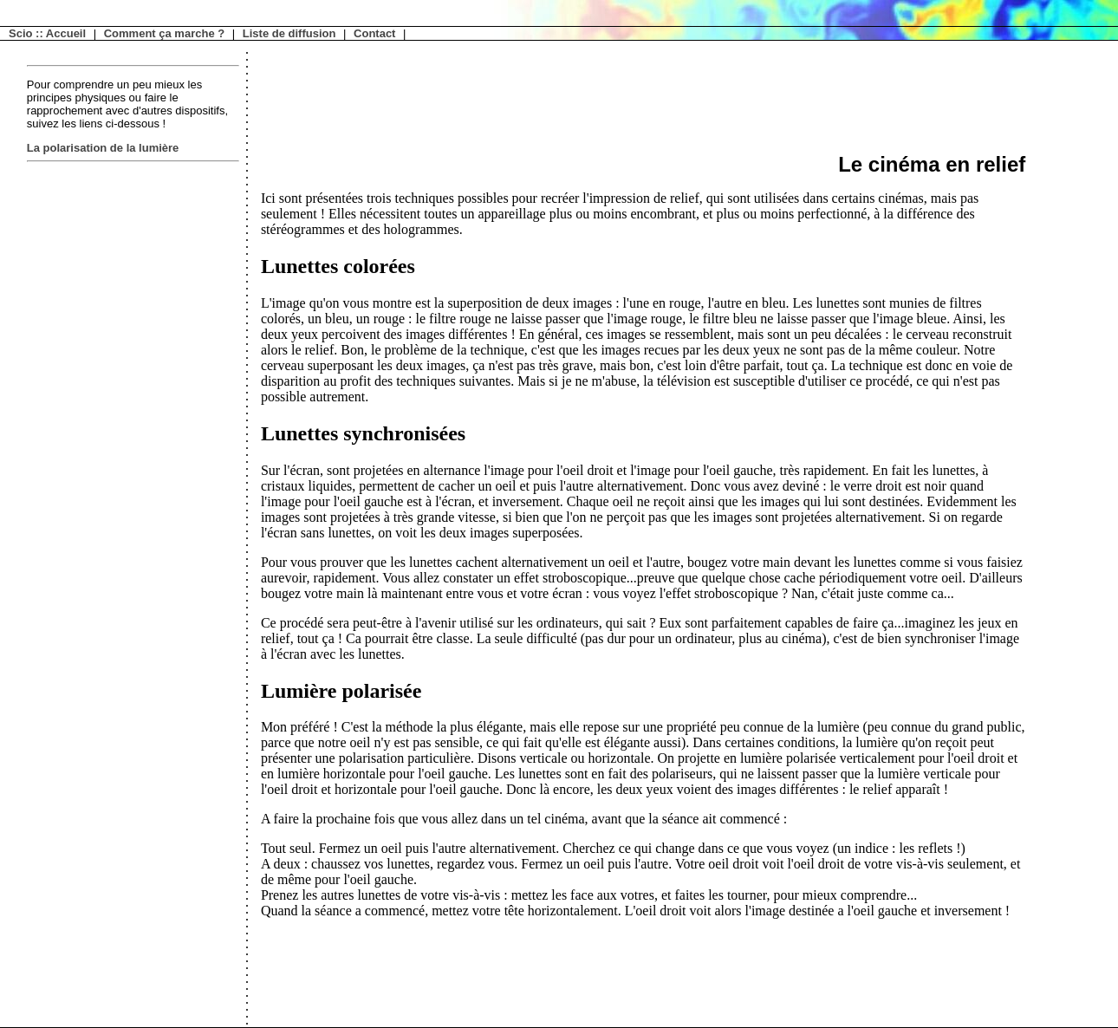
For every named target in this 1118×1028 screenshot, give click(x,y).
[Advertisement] (96, 427)
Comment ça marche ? (164, 33)
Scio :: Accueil (47, 33)
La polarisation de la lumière (103, 147)
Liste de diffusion (289, 33)
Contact (374, 33)
